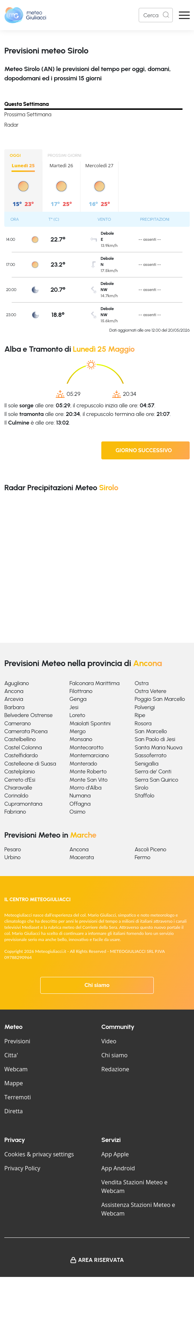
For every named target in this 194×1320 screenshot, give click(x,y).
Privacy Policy (22, 1168)
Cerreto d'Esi (19, 779)
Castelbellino (20, 739)
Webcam (16, 1069)
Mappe (13, 1083)
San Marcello (151, 731)
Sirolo (141, 787)
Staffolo (144, 795)
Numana (80, 795)
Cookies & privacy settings (39, 1154)
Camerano (17, 723)
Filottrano (80, 691)
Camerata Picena (25, 731)
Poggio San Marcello (160, 699)
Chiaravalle (18, 787)
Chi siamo (97, 985)
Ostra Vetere (150, 691)
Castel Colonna (23, 747)
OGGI (15, 155)
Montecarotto (86, 747)
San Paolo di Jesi (155, 739)
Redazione (115, 1069)
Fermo (143, 857)
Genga (77, 699)
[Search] (156, 15)
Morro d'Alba (85, 787)
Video (108, 1041)
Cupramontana (23, 803)
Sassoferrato (151, 755)
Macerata (81, 857)
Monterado (83, 763)
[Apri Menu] (184, 15)
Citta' (11, 1055)
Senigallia (146, 763)
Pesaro (12, 849)
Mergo (77, 731)
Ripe (140, 715)
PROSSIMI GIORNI (65, 155)
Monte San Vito (88, 779)
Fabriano (15, 811)
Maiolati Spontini (89, 723)
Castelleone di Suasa (30, 763)
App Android (118, 1168)
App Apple (115, 1154)
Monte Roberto (87, 771)
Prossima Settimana (27, 114)
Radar (11, 125)
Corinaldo (16, 795)
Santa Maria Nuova (159, 747)
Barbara (14, 707)
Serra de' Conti (153, 771)
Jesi (73, 707)
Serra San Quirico (156, 779)
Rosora (143, 723)
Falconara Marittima (94, 683)
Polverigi (145, 707)
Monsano (80, 739)
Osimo (77, 811)
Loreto (77, 715)
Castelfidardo (21, 755)
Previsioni (17, 1041)
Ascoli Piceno (150, 849)
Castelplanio (19, 771)
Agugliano (16, 683)
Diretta (13, 1111)
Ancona (13, 691)
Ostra (142, 683)
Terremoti (17, 1097)
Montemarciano (89, 755)
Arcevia (13, 699)
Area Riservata (101, 1259)
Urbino (12, 857)
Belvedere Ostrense (28, 715)
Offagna (80, 803)
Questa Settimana (26, 104)
